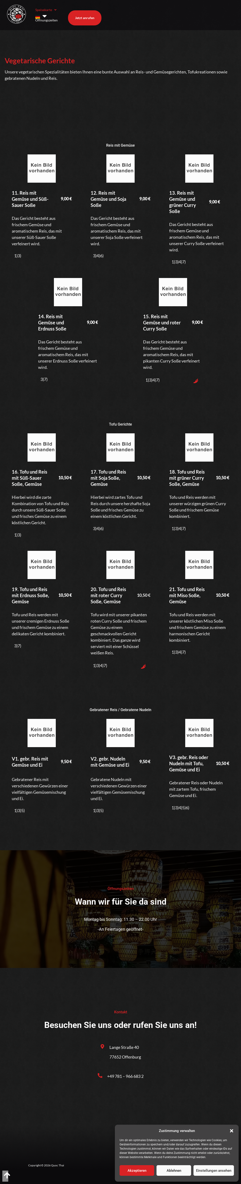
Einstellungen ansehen (213, 1170)
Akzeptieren (137, 1170)
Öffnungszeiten (77, 14)
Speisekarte (45, 14)
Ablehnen (174, 1170)
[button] (231, 1130)
